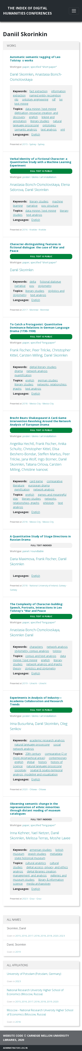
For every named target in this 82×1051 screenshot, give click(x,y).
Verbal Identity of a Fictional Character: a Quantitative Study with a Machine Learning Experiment (40, 162)
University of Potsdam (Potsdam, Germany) (34, 974)
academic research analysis (47, 740)
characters (36, 647)
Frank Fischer (20, 350)
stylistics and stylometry (40, 668)
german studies (48, 380)
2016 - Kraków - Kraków (34, 229)
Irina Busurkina (21, 723)
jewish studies (37, 854)
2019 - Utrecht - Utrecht (34, 683)
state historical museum (29, 858)
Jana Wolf (29, 459)
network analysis (37, 371)
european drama (39, 485)
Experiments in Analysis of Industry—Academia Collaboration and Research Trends (36, 701)
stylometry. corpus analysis (31, 651)
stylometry (44, 286)
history (42, 762)
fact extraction (38, 91)
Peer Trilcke (41, 350)
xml (62, 129)
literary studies (39, 121)
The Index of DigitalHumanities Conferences (27, 11)
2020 (56, 935)
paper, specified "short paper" (40, 67)
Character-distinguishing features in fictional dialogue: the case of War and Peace (37, 247)
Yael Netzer (40, 833)
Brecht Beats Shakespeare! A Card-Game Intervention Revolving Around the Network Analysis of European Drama (40, 421)
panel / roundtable (33, 551)
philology (48, 503)
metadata (56, 854)
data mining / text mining (40, 109)
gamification (22, 489)
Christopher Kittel (37, 448)
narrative (32, 205)
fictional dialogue (50, 281)
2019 (18, 951)
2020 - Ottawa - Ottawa (34, 789)
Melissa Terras (37, 838)
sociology (20, 770)
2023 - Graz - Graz (31, 898)
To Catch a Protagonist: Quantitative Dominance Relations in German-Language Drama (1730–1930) (39, 327)
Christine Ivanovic (35, 469)
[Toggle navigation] (74, 10)
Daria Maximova (22, 559)
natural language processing (32, 744)
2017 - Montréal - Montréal (35, 309)
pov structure (49, 205)
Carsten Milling (30, 355)
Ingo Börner (47, 459)
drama (18, 371)
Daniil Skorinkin (21, 74)
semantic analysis (25, 129)
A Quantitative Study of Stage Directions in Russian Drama (40, 537)
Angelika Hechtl (22, 443)
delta (33, 281)
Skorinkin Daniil (21, 635)
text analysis (49, 129)
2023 (62, 935)
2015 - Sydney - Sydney (33, 144)
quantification (22, 375)
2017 (30, 935)
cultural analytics (35, 863)
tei (61, 99)
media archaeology (39, 883)
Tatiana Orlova (37, 464)
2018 (37, 935)
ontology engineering (35, 99)
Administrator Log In (15, 1048)
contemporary (58, 758)
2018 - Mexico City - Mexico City (38, 403)
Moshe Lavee (60, 838)
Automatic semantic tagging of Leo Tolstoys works (35, 58)
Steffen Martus (49, 454)
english (33, 117)
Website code (13, 1035)
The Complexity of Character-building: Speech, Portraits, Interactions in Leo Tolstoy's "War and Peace (36, 607)
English (35, 134)
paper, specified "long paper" (39, 342)
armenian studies (41, 850)
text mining (21, 103)
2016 (24, 935)
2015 (18, 935)
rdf (53, 99)
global (31, 762)
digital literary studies (43, 367)
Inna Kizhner (20, 833)
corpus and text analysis (40, 656)
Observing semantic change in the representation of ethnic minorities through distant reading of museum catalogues (35, 808)
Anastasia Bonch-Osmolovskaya (34, 184)
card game (36, 481)
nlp (16, 99)
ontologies (49, 125)
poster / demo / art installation (39, 177)
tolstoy (57, 651)
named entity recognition (45, 95)
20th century (33, 754)
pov (31, 286)
